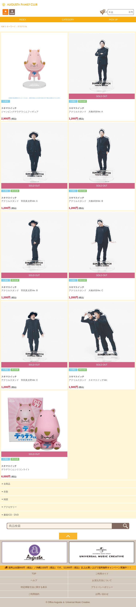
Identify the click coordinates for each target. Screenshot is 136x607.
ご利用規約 (33, 594)
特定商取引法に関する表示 (34, 587)
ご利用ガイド (102, 573)
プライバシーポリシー (102, 587)
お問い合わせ (102, 594)
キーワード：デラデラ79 (17, 26)
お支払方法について (102, 580)
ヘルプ (34, 580)
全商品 (5, 484)
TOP (3, 26)
